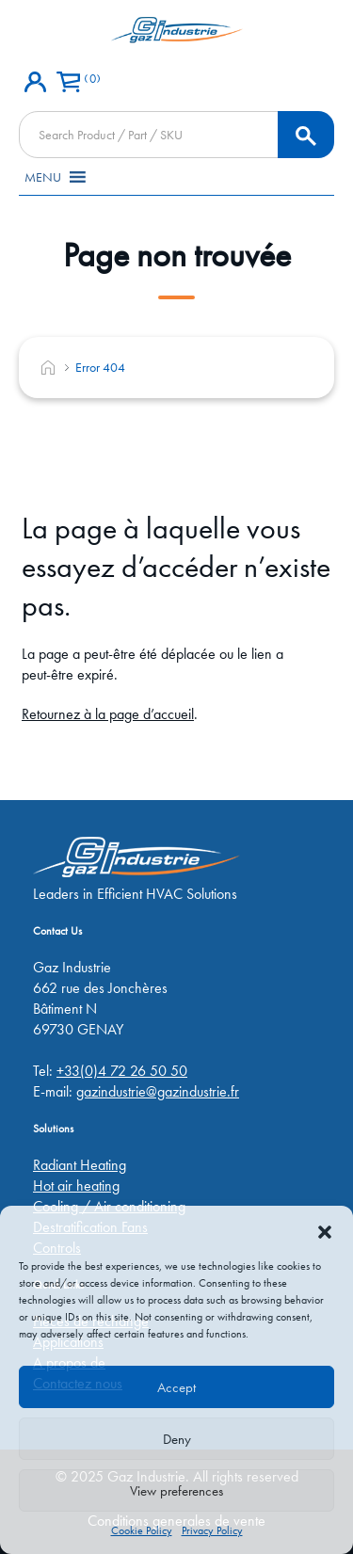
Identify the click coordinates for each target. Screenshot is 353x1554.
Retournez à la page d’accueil (108, 714)
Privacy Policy (212, 1530)
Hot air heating (76, 1185)
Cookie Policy (141, 1530)
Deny (177, 1439)
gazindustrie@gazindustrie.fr (157, 1091)
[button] (324, 1229)
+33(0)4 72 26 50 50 (121, 1071)
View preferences (176, 1491)
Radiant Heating (79, 1165)
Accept (176, 1387)
